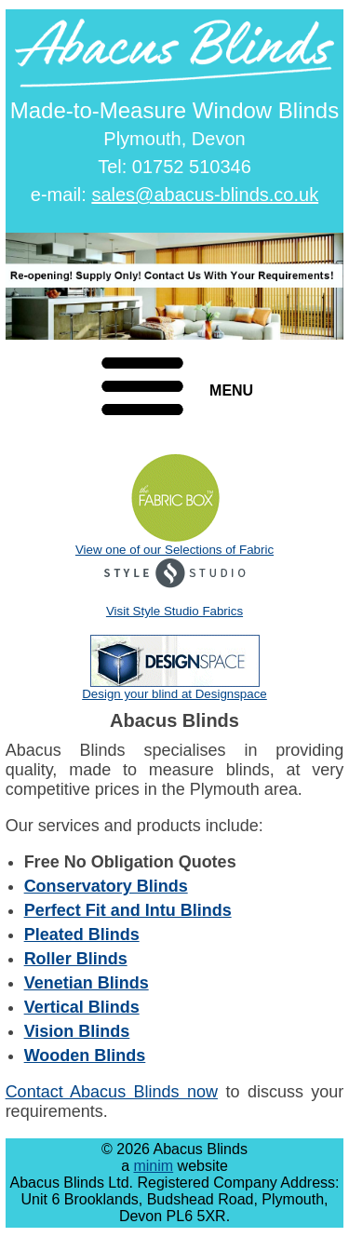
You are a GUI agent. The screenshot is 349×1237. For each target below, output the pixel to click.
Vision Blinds (77, 1031)
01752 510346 (191, 166)
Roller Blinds (76, 958)
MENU (231, 390)
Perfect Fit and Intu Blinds (128, 910)
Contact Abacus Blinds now (112, 1091)
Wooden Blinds (85, 1055)
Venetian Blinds (86, 983)
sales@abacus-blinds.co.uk (204, 194)
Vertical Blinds (82, 1007)
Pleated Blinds (82, 934)
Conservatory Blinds (106, 886)
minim (153, 1166)
